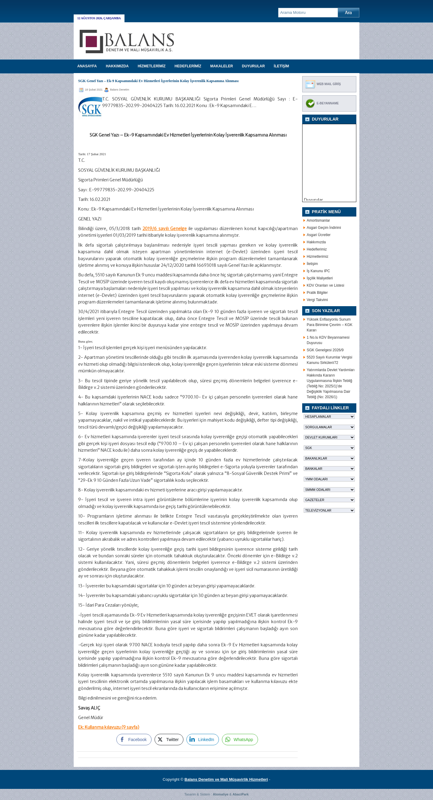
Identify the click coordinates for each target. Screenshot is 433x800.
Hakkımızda (316, 242)
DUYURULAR (253, 66)
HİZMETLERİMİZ (152, 66)
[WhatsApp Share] (240, 739)
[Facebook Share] (133, 739)
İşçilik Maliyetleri (320, 278)
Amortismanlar (318, 220)
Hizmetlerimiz (317, 256)
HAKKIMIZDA (117, 66)
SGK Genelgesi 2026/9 (325, 350)
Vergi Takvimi (317, 300)
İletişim (312, 264)
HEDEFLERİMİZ (188, 66)
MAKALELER (221, 66)
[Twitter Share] (169, 739)
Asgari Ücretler (318, 235)
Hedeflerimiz (317, 249)
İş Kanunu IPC (318, 271)
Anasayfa (87, 66)
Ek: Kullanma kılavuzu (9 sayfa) (108, 727)
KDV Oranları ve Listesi (325, 285)
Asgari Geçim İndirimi (324, 228)
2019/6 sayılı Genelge (165, 228)
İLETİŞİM (281, 66)
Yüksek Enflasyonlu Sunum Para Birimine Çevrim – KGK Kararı (329, 324)
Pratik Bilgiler (317, 293)
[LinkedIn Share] (202, 739)
